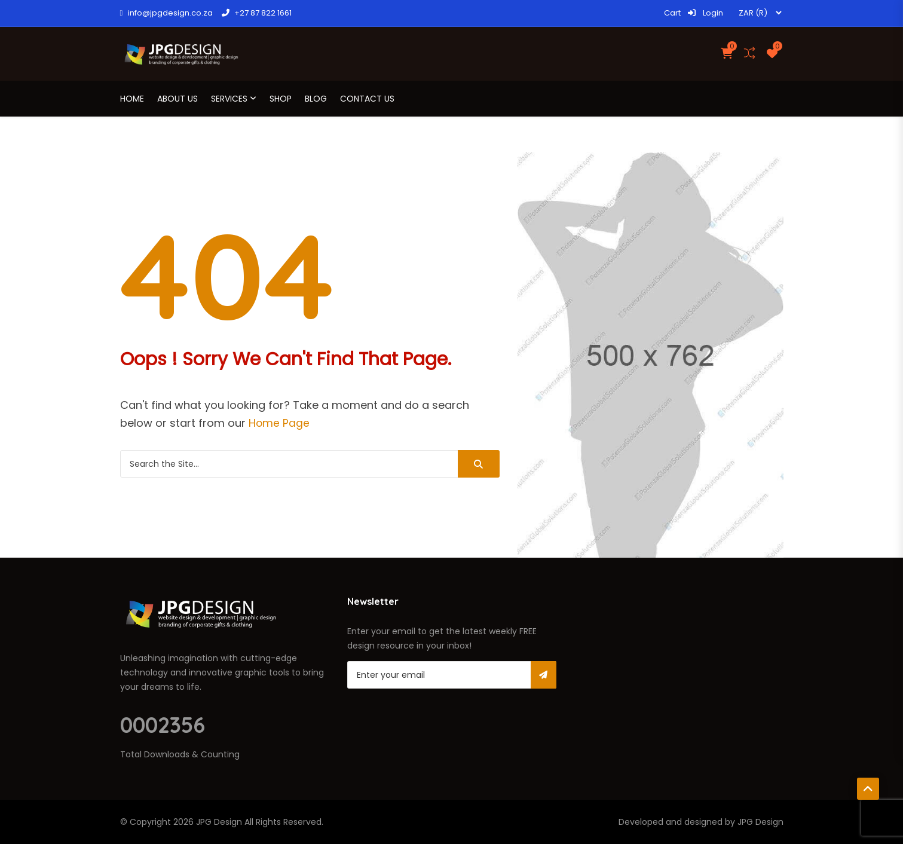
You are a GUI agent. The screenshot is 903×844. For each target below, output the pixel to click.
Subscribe (543, 675)
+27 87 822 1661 (257, 13)
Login (705, 13)
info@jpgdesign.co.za (166, 13)
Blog (316, 99)
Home (132, 99)
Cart (672, 13)
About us (177, 99)
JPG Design (219, 822)
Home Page (279, 422)
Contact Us (367, 99)
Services (229, 99)
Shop (281, 99)
